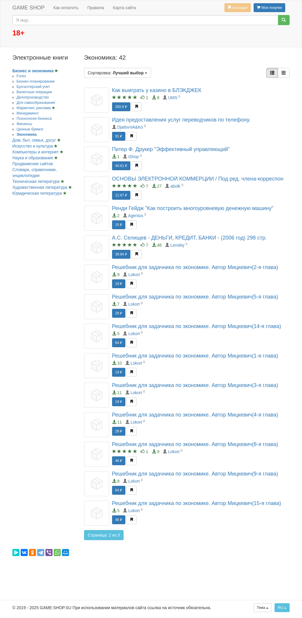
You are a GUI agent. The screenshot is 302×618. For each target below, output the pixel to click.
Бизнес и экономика (33, 70)
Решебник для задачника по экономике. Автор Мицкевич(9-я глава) (195, 474)
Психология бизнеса (34, 119)
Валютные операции (34, 92)
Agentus (135, 215)
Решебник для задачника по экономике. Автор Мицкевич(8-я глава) (195, 444)
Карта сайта (124, 7)
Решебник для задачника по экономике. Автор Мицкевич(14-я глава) (196, 326)
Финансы (24, 124)
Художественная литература (40, 187)
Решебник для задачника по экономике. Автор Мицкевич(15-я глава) (196, 503)
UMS (172, 97)
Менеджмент (28, 113)
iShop (133, 156)
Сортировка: (117, 73)
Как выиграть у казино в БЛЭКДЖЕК (156, 90)
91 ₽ (118, 136)
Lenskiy (177, 245)
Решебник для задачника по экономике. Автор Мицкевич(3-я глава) (195, 385)
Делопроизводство (33, 97)
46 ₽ (118, 461)
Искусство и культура (33, 146)
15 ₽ (118, 225)
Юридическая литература (37, 193)
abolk (175, 186)
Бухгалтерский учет (33, 87)
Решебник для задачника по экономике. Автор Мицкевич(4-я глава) (195, 415)
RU (282, 608)
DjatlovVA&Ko (130, 127)
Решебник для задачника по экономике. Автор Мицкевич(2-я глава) (195, 267)
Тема (263, 608)
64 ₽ (118, 343)
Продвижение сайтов (32, 163)
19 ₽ (118, 284)
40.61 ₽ (121, 166)
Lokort (134, 274)
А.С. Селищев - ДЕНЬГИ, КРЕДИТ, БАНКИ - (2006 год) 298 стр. (189, 238)
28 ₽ (118, 313)
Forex (21, 76)
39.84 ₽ (121, 254)
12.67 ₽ (121, 195)
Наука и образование (33, 157)
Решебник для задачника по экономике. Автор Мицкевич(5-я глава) (195, 297)
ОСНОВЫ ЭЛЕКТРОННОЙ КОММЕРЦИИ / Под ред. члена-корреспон (197, 179)
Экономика (27, 134)
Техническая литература (36, 181)
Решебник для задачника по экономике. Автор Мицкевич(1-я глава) (195, 356)
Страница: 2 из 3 (104, 535)
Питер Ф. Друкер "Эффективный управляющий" (171, 149)
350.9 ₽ (121, 107)
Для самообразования (36, 103)
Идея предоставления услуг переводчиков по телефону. (181, 120)
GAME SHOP (28, 8)
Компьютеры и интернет (36, 152)
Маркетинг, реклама (34, 108)
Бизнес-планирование (36, 81)
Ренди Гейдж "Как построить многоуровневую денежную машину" (193, 208)
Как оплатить (65, 7)
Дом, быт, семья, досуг (34, 140)
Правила (95, 7)
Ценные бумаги (30, 129)
